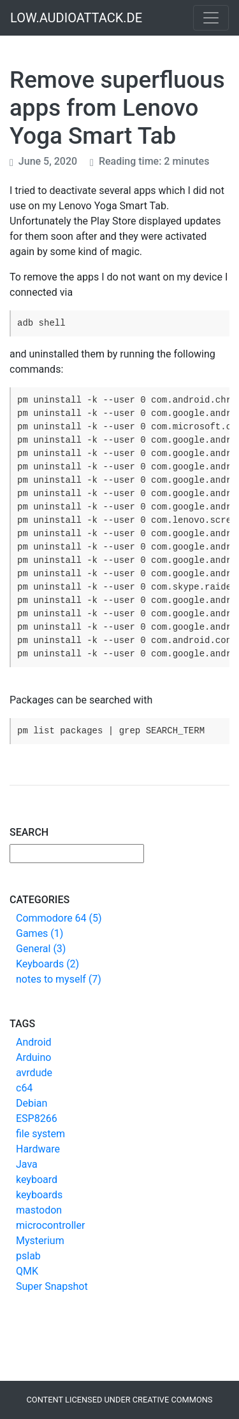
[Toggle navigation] (211, 18)
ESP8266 (36, 1118)
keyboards (39, 1195)
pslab (28, 1256)
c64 (24, 1088)
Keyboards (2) (47, 964)
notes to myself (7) (58, 979)
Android (34, 1042)
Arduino (33, 1057)
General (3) (41, 949)
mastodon (39, 1210)
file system (40, 1134)
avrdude (34, 1073)
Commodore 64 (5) (59, 918)
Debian (31, 1103)
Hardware (38, 1149)
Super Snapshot (52, 1286)
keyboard (36, 1179)
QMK (27, 1271)
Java (27, 1164)
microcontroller (50, 1225)
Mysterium (40, 1241)
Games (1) (39, 933)
